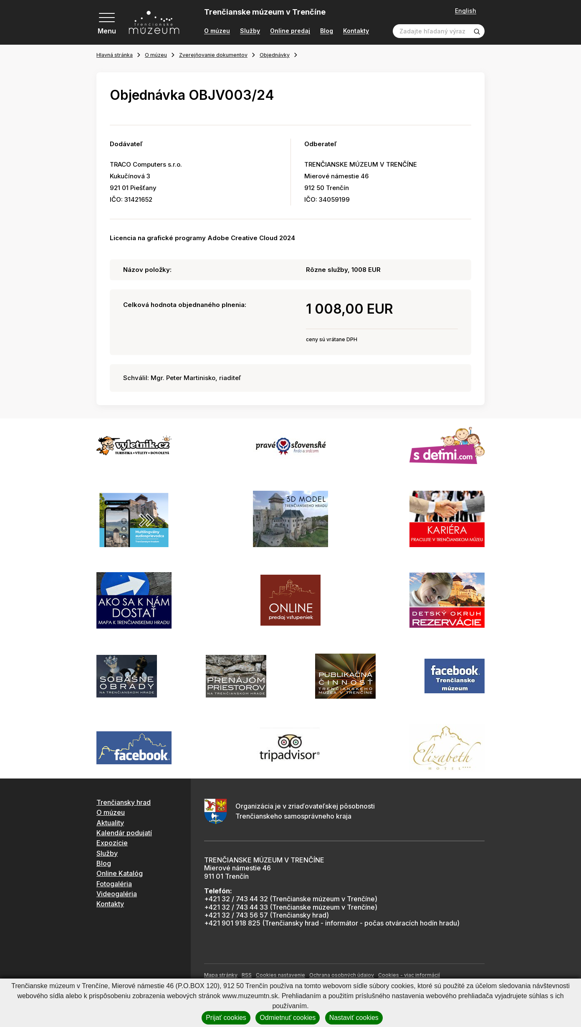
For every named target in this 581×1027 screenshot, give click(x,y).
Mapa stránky (220, 975)
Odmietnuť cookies (288, 1017)
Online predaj (290, 31)
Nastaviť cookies (354, 1017)
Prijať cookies (226, 1017)
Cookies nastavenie (280, 975)
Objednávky (275, 55)
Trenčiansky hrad (123, 802)
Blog (326, 31)
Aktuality (110, 823)
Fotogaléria (114, 884)
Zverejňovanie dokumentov (213, 55)
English (465, 11)
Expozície (112, 843)
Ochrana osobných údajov (341, 975)
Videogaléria (116, 894)
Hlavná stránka (114, 55)
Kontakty (356, 31)
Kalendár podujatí (124, 833)
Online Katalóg (119, 873)
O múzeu (217, 31)
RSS (247, 975)
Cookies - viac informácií (409, 975)
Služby (250, 31)
